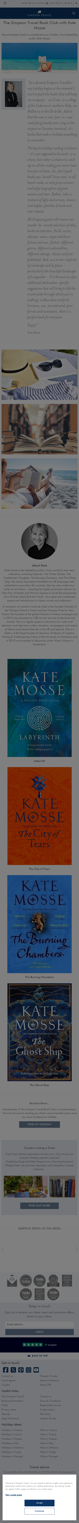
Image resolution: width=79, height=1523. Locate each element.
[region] (39, 1497)
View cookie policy (13, 1495)
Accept (39, 1503)
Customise (39, 1511)
